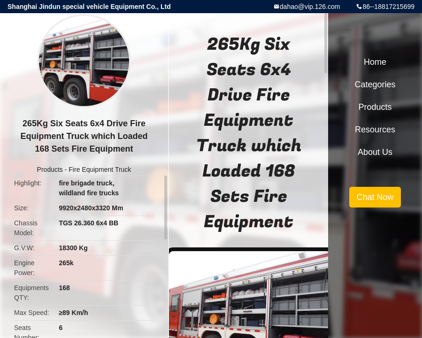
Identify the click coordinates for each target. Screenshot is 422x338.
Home (375, 62)
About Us (375, 152)
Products (50, 169)
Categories (374, 84)
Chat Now (374, 197)
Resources (375, 129)
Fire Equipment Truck (100, 169)
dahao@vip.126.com (310, 6)
